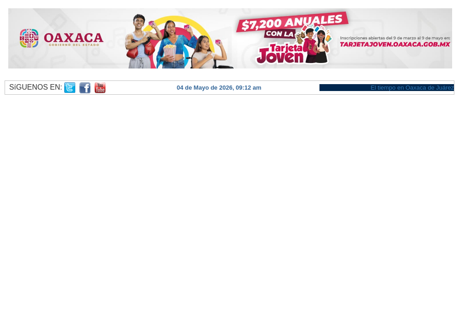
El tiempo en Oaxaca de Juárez (412, 87)
